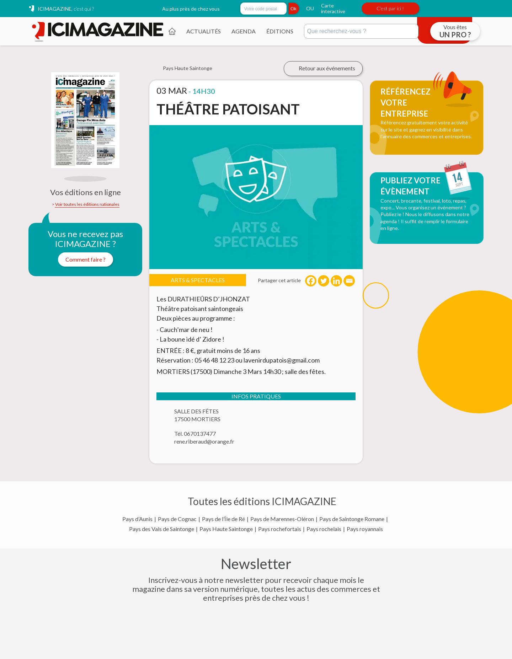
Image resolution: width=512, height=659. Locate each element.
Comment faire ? (85, 259)
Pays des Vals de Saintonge (161, 529)
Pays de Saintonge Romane (351, 519)
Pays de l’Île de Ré (223, 519)
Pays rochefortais (279, 529)
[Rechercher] (361, 31)
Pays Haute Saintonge (226, 529)
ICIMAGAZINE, (66, 8)
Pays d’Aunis (137, 519)
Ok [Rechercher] (293, 8)
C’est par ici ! (390, 8)
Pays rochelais (323, 529)
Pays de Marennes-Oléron (282, 519)
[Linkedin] (336, 280)
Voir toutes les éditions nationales (87, 204)
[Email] (349, 280)
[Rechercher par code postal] (263, 8)
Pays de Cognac (177, 519)
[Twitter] (323, 280)
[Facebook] (310, 280)
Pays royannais (365, 529)
